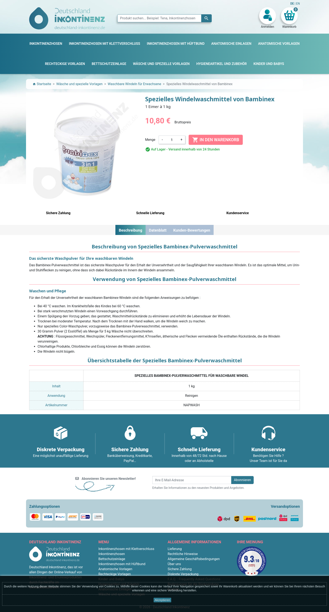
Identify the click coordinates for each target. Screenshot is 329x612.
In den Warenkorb (215, 140)
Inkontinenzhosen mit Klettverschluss (126, 549)
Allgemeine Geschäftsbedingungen (194, 559)
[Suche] (164, 18)
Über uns (174, 564)
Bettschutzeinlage (111, 559)
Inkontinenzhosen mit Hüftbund (121, 564)
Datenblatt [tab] (158, 230)
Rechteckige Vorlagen (114, 574)
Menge (150, 140)
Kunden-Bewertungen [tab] (191, 230)
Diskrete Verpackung (183, 574)
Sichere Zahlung (180, 569)
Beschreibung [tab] (130, 230)
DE (292, 3)
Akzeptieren (162, 600)
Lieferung (175, 549)
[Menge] (172, 140)
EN (298, 3)
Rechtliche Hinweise (183, 554)
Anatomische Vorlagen (115, 569)
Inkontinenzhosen (111, 554)
